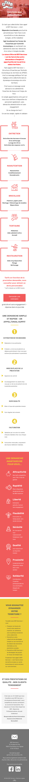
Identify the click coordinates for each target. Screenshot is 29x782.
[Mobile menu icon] (25, 4)
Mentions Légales (20, 778)
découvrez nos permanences (18, 760)
